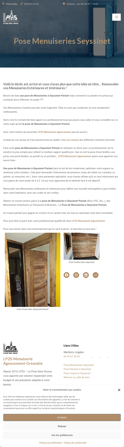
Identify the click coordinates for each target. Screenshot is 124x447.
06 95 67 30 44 (72, 356)
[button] (119, 390)
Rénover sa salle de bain (77, 377)
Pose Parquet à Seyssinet (77, 369)
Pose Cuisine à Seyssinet (77, 373)
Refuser (62, 426)
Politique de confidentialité (50, 443)
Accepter (62, 417)
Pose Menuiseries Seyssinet (79, 365)
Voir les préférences (62, 435)
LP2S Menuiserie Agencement (74, 156)
